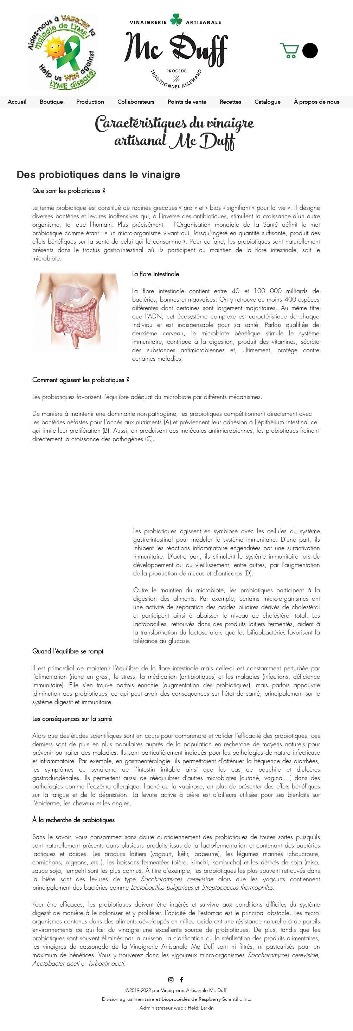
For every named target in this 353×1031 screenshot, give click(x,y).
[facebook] (181, 979)
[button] (299, 50)
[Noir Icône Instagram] (170, 979)
